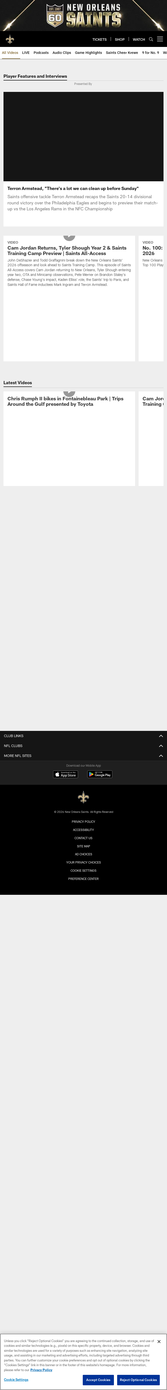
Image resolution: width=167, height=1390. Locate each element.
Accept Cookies (98, 1380)
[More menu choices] (160, 39)
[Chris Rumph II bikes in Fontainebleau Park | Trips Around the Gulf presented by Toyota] (69, 407)
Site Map (83, 852)
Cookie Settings (83, 876)
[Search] (151, 39)
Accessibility (83, 835)
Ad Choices (83, 860)
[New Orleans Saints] (83, 803)
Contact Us (83, 844)
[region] (83, 1362)
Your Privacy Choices (83, 868)
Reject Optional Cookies (138, 1380)
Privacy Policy (83, 827)
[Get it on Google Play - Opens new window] (100, 783)
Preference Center (83, 884)
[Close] (159, 1341)
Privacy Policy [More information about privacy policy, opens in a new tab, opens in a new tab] (41, 1370)
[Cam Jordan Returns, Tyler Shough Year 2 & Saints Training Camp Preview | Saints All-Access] (69, 270)
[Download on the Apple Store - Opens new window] (65, 781)
